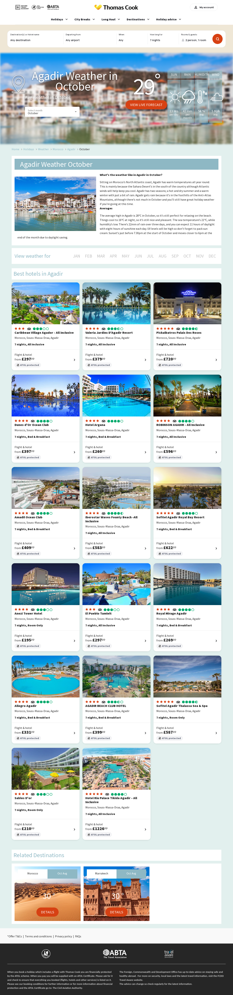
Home (15, 149)
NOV (200, 256)
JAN (76, 256)
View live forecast (146, 104)
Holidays (28, 149)
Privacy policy (63, 936)
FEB (88, 256)
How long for (156, 34)
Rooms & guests (189, 34)
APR (113, 256)
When (121, 34)
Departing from (73, 34)
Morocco (58, 149)
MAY (125, 256)
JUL (150, 256)
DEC (212, 256)
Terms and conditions (38, 936)
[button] (52, 112)
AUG (163, 256)
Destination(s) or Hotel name (24, 34)
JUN (138, 256)
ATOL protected (28, 365)
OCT (187, 256)
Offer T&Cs (15, 936)
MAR (101, 256)
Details (47, 912)
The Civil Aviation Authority (67, 988)
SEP (175, 256)
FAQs (78, 936)
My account (204, 7)
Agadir (71, 149)
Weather (43, 149)
